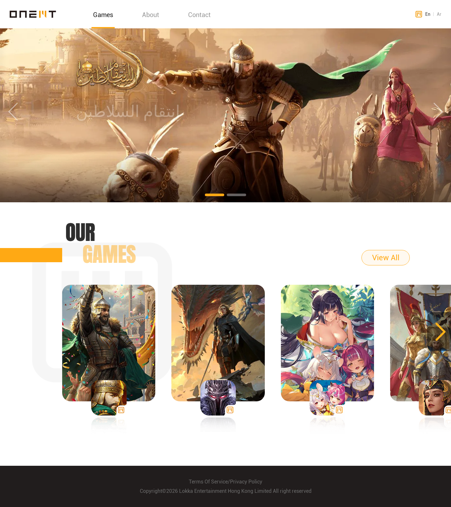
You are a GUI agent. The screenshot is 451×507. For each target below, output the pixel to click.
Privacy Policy (246, 482)
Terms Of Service (208, 482)
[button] (214, 195)
